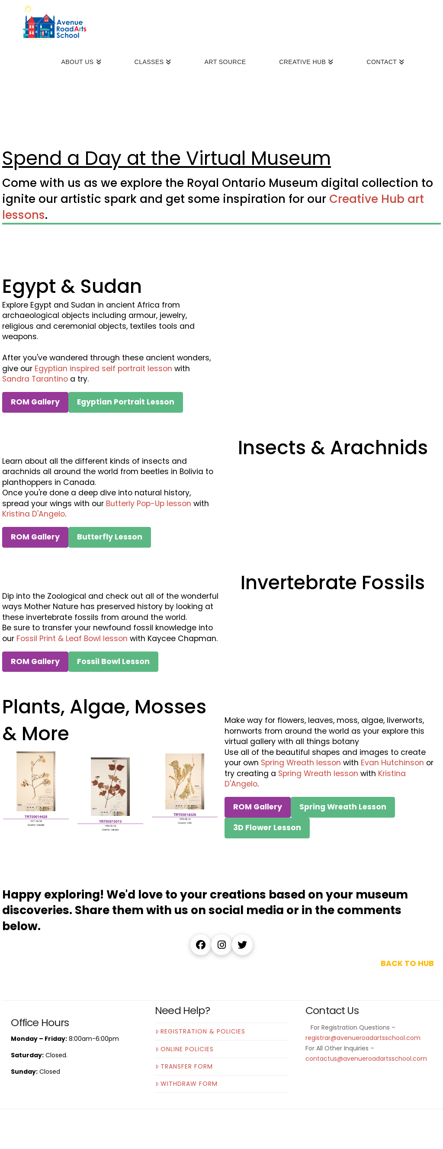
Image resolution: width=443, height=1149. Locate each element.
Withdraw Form (186, 1083)
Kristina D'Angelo (33, 514)
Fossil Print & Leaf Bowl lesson (72, 638)
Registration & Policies (200, 1031)
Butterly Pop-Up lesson (148, 503)
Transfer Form (184, 1066)
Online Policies (184, 1049)
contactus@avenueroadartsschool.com (366, 1058)
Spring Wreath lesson (301, 762)
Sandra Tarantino (35, 379)
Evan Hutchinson (392, 762)
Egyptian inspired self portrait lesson (103, 368)
